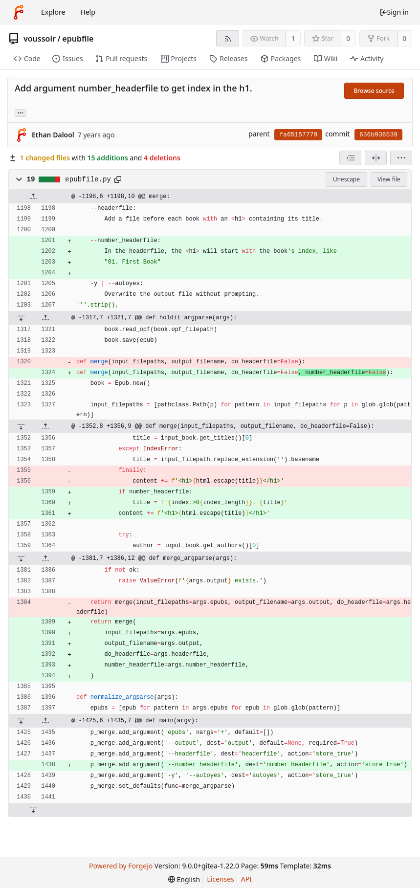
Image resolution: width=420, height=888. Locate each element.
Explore (53, 12)
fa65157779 (298, 134)
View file (388, 179)
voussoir (39, 39)
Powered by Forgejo (121, 865)
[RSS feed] (227, 38)
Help (87, 12)
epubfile (77, 39)
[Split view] (376, 158)
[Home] (18, 12)
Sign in (394, 12)
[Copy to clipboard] (118, 179)
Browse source (374, 91)
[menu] (401, 158)
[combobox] (350, 158)
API (246, 879)
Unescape (346, 179)
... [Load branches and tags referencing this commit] (20, 112)
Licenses (220, 879)
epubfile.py (88, 179)
